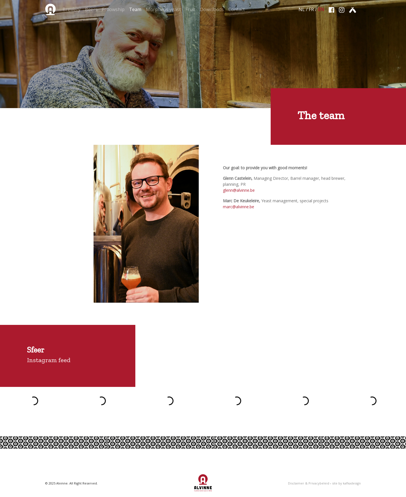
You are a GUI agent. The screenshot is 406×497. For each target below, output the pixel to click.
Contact (236, 9)
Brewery (71, 9)
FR (311, 9)
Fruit (190, 9)
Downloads (212, 9)
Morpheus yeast (163, 9)
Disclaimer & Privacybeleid (308, 483)
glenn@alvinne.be (239, 190)
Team (135, 9)
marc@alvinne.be (238, 206)
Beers (91, 9)
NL (302, 9)
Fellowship (113, 9)
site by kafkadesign (346, 483)
